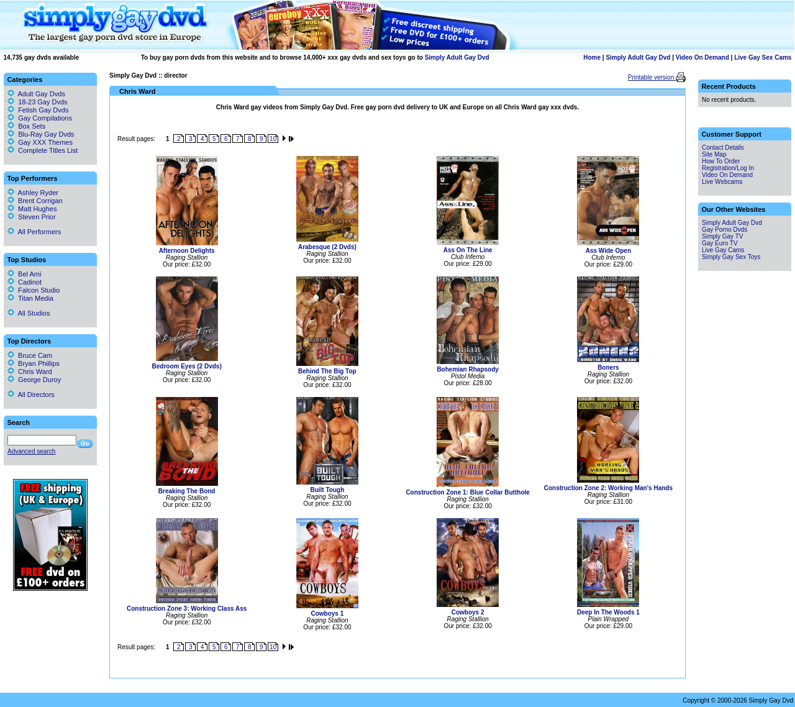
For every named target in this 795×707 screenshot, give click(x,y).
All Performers (34, 231)
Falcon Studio (33, 290)
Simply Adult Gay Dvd (457, 57)
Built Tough (327, 489)
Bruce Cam (29, 355)
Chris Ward (29, 371)
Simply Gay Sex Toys (731, 256)
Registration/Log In (728, 168)
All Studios (28, 313)
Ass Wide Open (608, 250)
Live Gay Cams (723, 250)
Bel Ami (24, 274)
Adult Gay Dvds (41, 94)
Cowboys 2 (468, 612)
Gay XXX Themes (45, 142)
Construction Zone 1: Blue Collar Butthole (467, 492)
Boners (608, 367)
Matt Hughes (32, 208)
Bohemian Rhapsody (467, 369)
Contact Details (723, 147)
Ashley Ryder (32, 192)
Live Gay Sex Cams (762, 57)
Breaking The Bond (187, 491)
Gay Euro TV (720, 243)
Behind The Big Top (327, 371)
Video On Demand (702, 57)
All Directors (31, 394)
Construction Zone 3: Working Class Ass (187, 608)
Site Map (714, 154)
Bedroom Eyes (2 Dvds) (186, 366)
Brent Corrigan (35, 200)
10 (273, 138)
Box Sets (31, 126)
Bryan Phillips (33, 363)
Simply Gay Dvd (133, 75)
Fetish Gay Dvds (43, 110)
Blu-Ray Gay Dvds (46, 134)
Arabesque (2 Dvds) (327, 247)
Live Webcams (722, 181)
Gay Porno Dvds (724, 229)
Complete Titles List (42, 150)
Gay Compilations (45, 118)
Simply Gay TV (722, 236)
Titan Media (30, 298)
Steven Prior (31, 217)
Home (592, 57)
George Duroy (34, 379)
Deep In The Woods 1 (608, 612)
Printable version (652, 77)
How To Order (721, 161)
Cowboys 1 (327, 613)
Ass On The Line (468, 250)
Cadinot (24, 282)
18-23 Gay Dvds (42, 102)
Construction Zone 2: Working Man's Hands (608, 488)
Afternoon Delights (187, 250)
